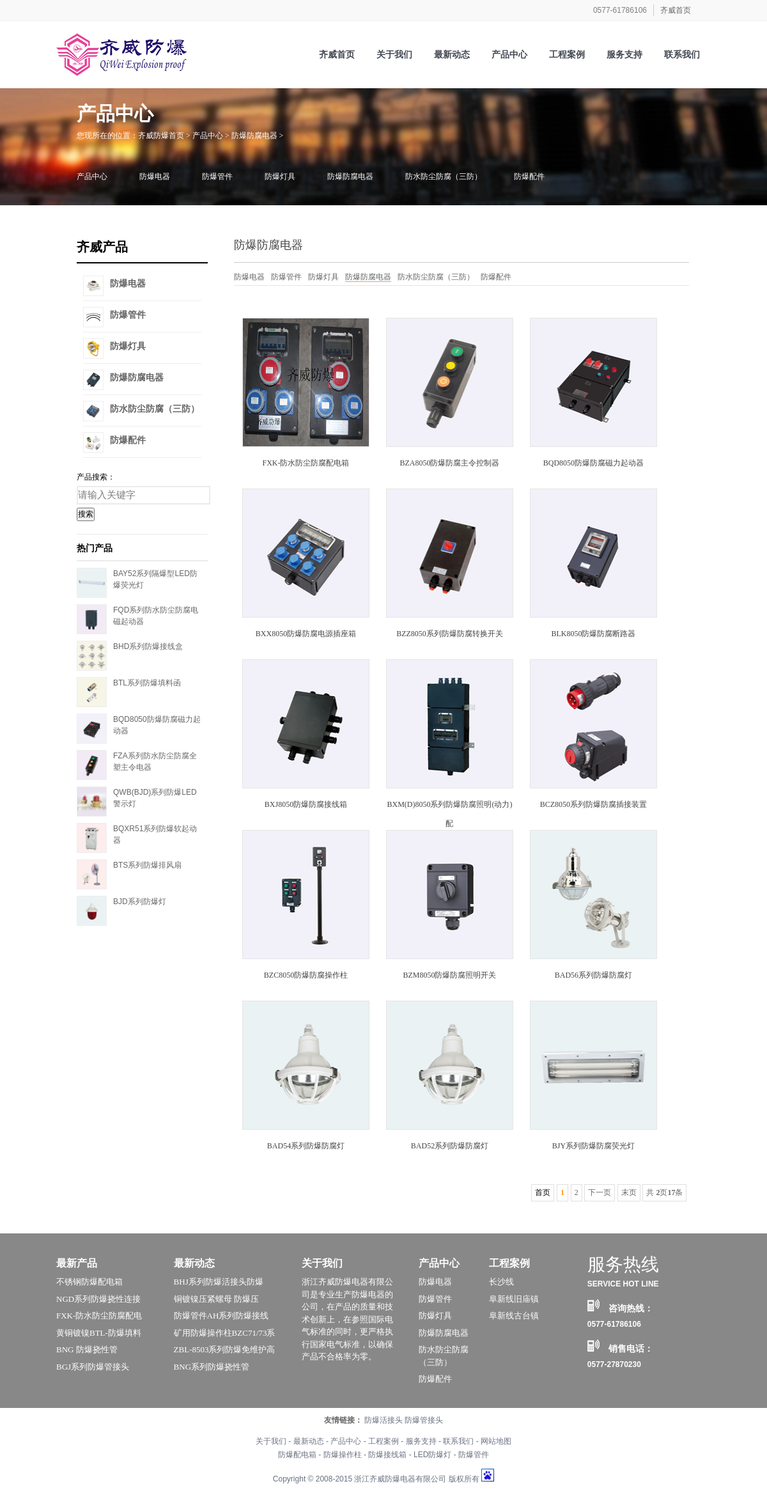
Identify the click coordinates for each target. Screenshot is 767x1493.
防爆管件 (217, 176)
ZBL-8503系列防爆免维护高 (224, 1349)
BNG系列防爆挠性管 (211, 1367)
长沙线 (501, 1281)
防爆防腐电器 (254, 135)
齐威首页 (675, 10)
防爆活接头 (383, 1420)
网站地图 (496, 1441)
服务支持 (421, 1441)
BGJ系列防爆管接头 (92, 1367)
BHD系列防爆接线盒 (148, 646)
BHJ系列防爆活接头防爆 (218, 1281)
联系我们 (458, 1441)
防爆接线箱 (387, 1454)
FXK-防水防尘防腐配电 (99, 1315)
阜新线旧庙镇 (514, 1299)
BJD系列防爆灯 (139, 901)
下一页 (599, 1192)
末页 (629, 1192)
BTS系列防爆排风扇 (147, 865)
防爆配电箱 (297, 1454)
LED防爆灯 (432, 1454)
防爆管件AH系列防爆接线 (221, 1315)
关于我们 (322, 1263)
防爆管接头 (424, 1420)
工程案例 (509, 1263)
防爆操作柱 (342, 1454)
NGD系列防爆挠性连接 (98, 1299)
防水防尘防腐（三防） (443, 176)
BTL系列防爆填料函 (147, 682)
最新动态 (194, 1263)
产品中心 (207, 135)
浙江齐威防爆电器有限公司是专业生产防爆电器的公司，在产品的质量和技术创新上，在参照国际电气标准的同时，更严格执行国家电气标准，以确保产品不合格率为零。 (347, 1319)
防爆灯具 (280, 176)
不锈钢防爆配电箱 (89, 1281)
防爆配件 (529, 176)
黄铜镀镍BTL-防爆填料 (98, 1333)
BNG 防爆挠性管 (87, 1349)
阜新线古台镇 (514, 1315)
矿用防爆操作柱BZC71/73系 (224, 1333)
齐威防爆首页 (161, 135)
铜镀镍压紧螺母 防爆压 (216, 1299)
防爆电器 (154, 176)
